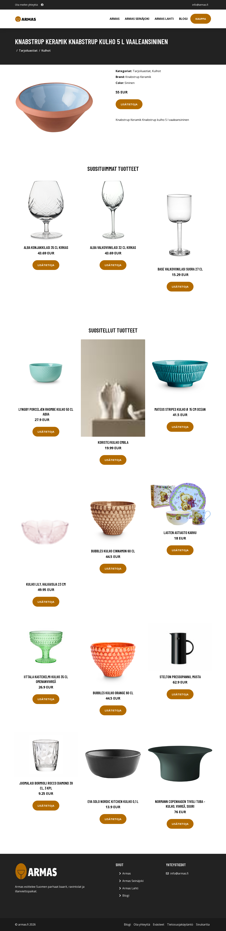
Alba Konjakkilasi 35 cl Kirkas (46, 247)
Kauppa (200, 18)
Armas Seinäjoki (137, 19)
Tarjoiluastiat (28, 50)
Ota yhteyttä (142, 924)
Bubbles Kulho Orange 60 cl (113, 693)
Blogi (183, 19)
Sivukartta (203, 924)
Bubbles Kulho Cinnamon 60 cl (113, 551)
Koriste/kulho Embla (113, 442)
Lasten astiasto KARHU (180, 532)
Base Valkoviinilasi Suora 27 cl (180, 269)
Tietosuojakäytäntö (180, 924)
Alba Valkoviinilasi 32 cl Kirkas (113, 247)
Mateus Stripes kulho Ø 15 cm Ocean (180, 409)
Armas (115, 19)
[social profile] (42, 4)
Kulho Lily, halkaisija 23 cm (46, 584)
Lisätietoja (129, 104)
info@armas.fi (200, 4)
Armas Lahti (164, 19)
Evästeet (158, 924)
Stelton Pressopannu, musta (180, 676)
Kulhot (46, 50)
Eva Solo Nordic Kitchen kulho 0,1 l (113, 801)
